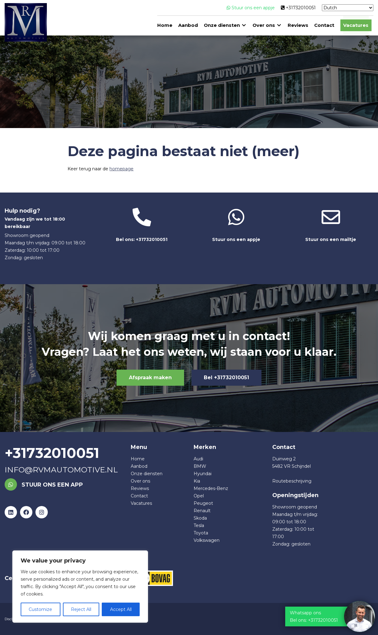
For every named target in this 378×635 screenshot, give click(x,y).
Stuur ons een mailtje (331, 225)
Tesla (199, 525)
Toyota (201, 533)
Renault (202, 510)
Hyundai (203, 473)
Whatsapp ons (305, 613)
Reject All (81, 609)
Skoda (200, 518)
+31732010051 (298, 7)
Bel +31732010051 (226, 377)
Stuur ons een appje (251, 7)
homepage (121, 169)
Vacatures (356, 25)
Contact (324, 25)
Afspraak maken (150, 377)
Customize (40, 609)
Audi (198, 459)
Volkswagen (207, 540)
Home (165, 25)
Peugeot (203, 503)
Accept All (121, 609)
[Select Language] (347, 7)
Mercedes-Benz (211, 488)
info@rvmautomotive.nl (61, 469)
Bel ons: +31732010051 (142, 225)
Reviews (298, 25)
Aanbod (188, 25)
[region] (80, 586)
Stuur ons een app (44, 484)
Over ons (264, 25)
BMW (200, 466)
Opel (199, 496)
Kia (197, 481)
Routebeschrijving (291, 481)
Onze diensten (222, 25)
